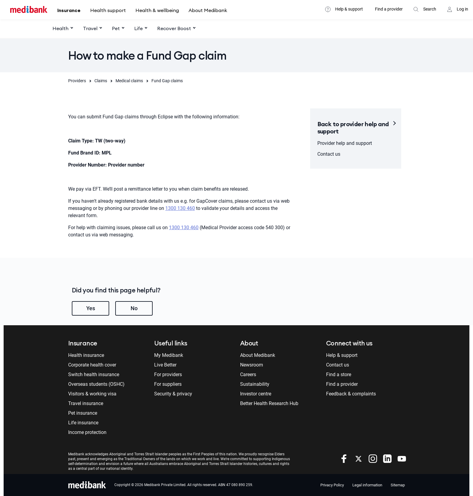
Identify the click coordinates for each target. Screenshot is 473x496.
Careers (248, 374)
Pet (116, 28)
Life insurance (83, 423)
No (134, 308)
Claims (100, 80)
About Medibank (208, 10)
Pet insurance (82, 413)
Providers (77, 80)
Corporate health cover (92, 365)
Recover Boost (174, 28)
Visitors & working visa (92, 394)
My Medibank (168, 355)
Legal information (367, 485)
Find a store (338, 374)
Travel (90, 28)
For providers (168, 374)
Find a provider (389, 9)
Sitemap (398, 485)
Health (60, 28)
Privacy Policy (332, 485)
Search (429, 9)
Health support (108, 10)
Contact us (328, 154)
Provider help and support (344, 143)
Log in (462, 9)
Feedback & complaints (351, 394)
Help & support (349, 9)
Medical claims (129, 80)
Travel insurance (85, 403)
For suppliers (168, 384)
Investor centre (255, 394)
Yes (90, 308)
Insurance (69, 10)
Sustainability (254, 384)
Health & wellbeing (157, 10)
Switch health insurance (93, 374)
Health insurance (86, 355)
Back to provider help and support (353, 127)
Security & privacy (173, 394)
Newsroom (251, 365)
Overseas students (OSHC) (96, 384)
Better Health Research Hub (269, 403)
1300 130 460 (180, 208)
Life (138, 28)
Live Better (165, 365)
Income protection (87, 432)
